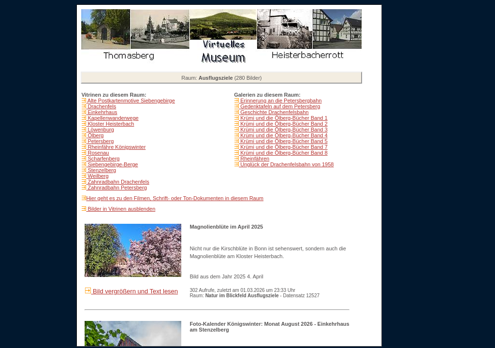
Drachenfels (101, 106)
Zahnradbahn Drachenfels (117, 182)
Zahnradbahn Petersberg (116, 187)
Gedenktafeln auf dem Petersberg (279, 106)
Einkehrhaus (101, 112)
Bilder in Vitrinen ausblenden (120, 209)
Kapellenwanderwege (112, 118)
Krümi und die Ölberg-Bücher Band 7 (283, 147)
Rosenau (97, 153)
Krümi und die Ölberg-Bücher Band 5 (283, 141)
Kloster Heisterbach (110, 124)
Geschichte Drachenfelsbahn (273, 112)
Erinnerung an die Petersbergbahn (280, 100)
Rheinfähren (254, 158)
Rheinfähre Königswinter (116, 147)
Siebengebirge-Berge (112, 164)
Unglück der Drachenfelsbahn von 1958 (286, 164)
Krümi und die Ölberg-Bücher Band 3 (283, 129)
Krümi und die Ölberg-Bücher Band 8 (283, 153)
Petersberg (100, 141)
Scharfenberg (102, 158)
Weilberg (97, 176)
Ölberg (94, 135)
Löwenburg (100, 129)
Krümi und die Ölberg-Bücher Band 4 (283, 135)
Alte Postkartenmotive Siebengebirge (130, 100)
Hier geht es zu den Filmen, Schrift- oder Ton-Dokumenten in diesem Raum (174, 198)
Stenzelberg (101, 170)
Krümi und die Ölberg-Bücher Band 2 (283, 124)
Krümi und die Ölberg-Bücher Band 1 (283, 118)
